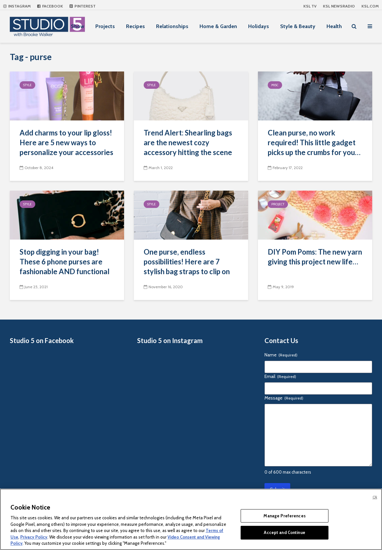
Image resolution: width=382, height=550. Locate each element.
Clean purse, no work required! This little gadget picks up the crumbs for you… (314, 142)
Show (77, 26)
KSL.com (370, 6)
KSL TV (309, 6)
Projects (105, 26)
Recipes (135, 26)
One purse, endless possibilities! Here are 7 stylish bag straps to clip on (187, 261)
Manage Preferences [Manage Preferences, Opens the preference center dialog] (284, 515)
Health (334, 26)
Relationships (172, 26)
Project (277, 204)
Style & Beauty (297, 26)
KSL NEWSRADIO (339, 6)
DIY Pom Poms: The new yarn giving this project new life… (315, 256)
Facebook (50, 6)
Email (280, 376)
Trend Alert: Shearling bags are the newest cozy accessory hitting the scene (188, 142)
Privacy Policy (33, 537)
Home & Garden (218, 26)
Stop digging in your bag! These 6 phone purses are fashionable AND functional (64, 261)
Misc (275, 85)
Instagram (17, 6)
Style (27, 85)
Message (283, 398)
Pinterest (83, 6)
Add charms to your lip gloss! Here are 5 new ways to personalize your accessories (66, 142)
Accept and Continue (284, 532)
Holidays (258, 26)
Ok (375, 497)
